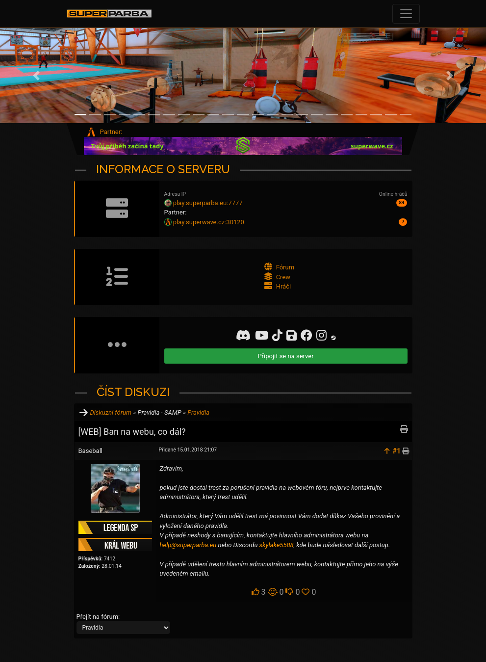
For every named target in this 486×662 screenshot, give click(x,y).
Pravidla (198, 412)
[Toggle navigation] (406, 14)
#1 (397, 451)
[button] (36, 75)
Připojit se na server (285, 356)
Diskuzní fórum (111, 412)
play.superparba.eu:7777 (208, 203)
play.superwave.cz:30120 (208, 222)
